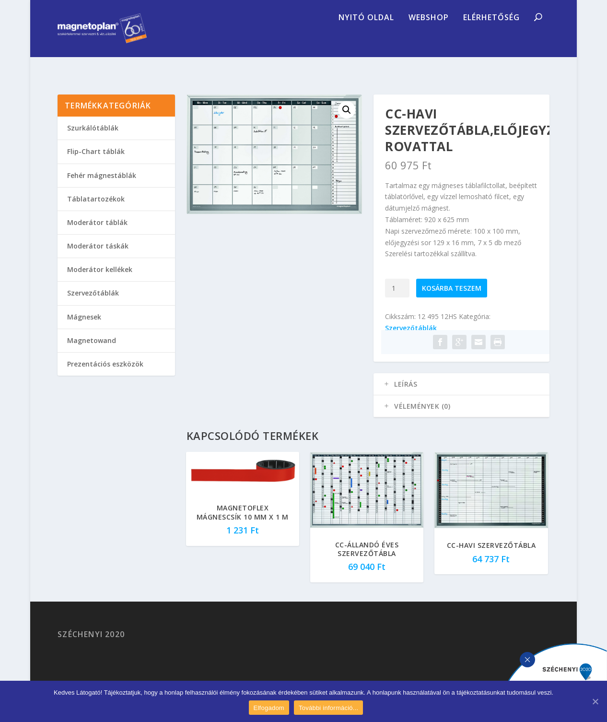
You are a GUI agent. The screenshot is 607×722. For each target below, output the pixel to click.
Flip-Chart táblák (96, 165)
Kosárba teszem (451, 302)
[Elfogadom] (595, 701)
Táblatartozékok (96, 212)
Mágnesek (84, 330)
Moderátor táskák (97, 259)
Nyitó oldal (366, 40)
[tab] (461, 398)
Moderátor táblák (97, 236)
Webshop (429, 40)
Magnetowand (91, 354)
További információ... (328, 707)
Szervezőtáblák (411, 341)
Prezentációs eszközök (105, 377)
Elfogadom (269, 707)
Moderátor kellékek (99, 283)
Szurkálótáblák (92, 141)
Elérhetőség (491, 40)
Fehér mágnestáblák (101, 188)
